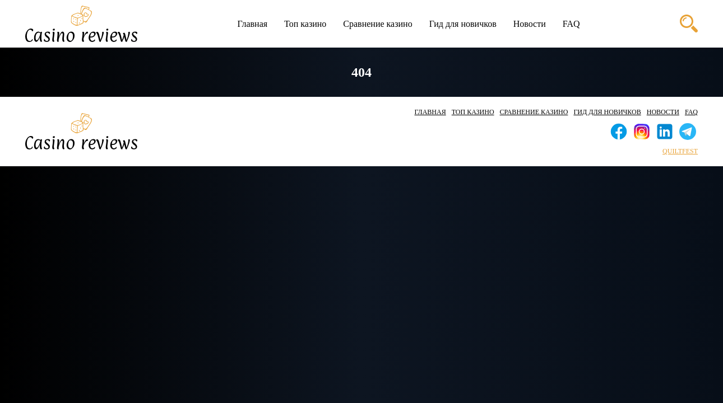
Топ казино (305, 24)
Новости (529, 24)
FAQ (571, 24)
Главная (252, 24)
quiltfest (680, 151)
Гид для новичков (463, 24)
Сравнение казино (377, 24)
